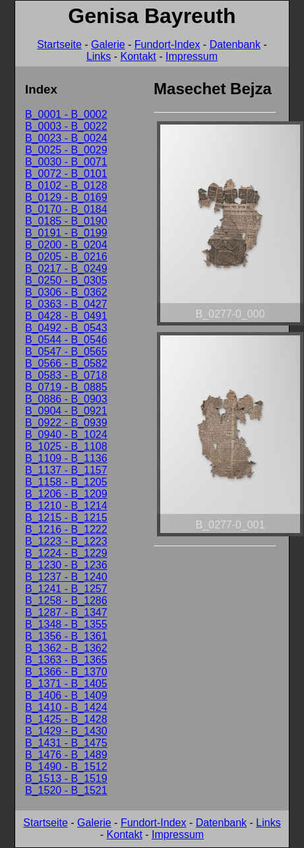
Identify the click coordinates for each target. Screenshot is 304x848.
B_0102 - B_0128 (66, 185)
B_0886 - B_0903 (66, 399)
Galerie (108, 44)
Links (98, 56)
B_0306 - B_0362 (66, 292)
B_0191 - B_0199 (66, 233)
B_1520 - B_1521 (66, 790)
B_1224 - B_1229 (66, 553)
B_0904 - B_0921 (66, 410)
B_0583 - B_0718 (66, 375)
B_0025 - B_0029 (66, 149)
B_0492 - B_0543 (66, 327)
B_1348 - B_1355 (66, 624)
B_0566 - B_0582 (66, 363)
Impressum (192, 56)
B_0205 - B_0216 (66, 256)
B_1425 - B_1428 (66, 719)
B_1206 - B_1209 (66, 493)
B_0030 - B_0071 (66, 161)
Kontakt (138, 56)
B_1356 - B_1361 (66, 636)
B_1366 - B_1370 (66, 671)
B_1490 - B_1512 (66, 766)
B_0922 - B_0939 (66, 422)
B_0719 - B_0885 (66, 387)
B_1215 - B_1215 (66, 517)
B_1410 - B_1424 (66, 707)
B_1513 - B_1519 (66, 778)
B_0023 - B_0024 (66, 138)
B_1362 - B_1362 (66, 648)
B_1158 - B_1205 (66, 482)
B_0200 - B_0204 (66, 244)
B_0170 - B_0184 (66, 209)
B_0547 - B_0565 (66, 351)
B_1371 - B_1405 (66, 683)
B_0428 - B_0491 (66, 316)
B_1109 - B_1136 (66, 458)
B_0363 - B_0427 (66, 304)
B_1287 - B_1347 (66, 612)
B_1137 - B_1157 (66, 470)
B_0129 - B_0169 (66, 197)
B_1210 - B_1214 (66, 505)
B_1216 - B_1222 (66, 529)
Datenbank (235, 44)
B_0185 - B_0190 (66, 221)
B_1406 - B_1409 (66, 695)
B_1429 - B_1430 (66, 731)
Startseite (59, 44)
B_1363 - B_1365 (66, 659)
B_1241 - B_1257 (66, 588)
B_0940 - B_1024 (66, 434)
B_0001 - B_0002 (66, 114)
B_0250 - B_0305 (66, 280)
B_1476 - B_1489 (66, 754)
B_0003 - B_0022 (66, 126)
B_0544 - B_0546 (66, 339)
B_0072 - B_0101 (66, 173)
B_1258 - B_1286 (66, 600)
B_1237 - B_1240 (66, 576)
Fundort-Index (167, 44)
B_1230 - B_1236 (66, 565)
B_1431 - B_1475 (66, 743)
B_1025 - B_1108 (66, 446)
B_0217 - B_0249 (66, 268)
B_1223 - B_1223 (66, 541)
